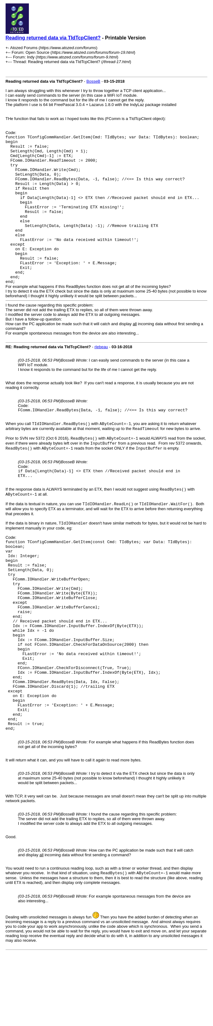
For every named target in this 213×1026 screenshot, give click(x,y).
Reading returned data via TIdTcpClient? (53, 37)
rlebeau (101, 376)
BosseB (93, 81)
